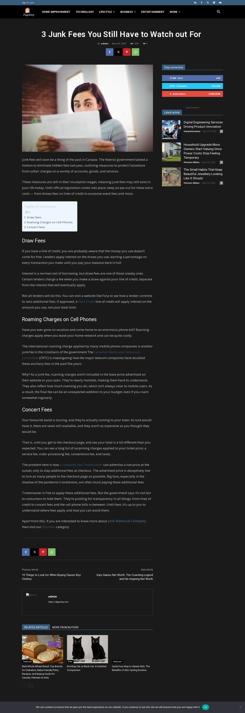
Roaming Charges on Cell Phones (50, 222)
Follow (216, 86)
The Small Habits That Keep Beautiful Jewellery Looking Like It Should (203, 174)
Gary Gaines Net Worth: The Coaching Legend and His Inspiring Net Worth (124, 577)
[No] (240, 707)
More (175, 12)
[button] (218, 12)
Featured (27, 661)
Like (218, 78)
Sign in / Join (28, 2)
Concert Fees (36, 227)
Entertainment (152, 12)
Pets (70, 661)
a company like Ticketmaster (81, 465)
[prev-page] (24, 685)
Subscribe (214, 93)
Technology (85, 12)
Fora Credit (86, 301)
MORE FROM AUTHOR (65, 627)
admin (104, 43)
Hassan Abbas (191, 162)
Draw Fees (35, 217)
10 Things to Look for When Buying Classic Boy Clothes (51, 577)
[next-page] (30, 685)
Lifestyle (107, 12)
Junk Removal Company (127, 521)
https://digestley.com (58, 602)
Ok (205, 707)
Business (128, 12)
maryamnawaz (192, 131)
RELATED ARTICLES (36, 627)
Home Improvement (56, 12)
